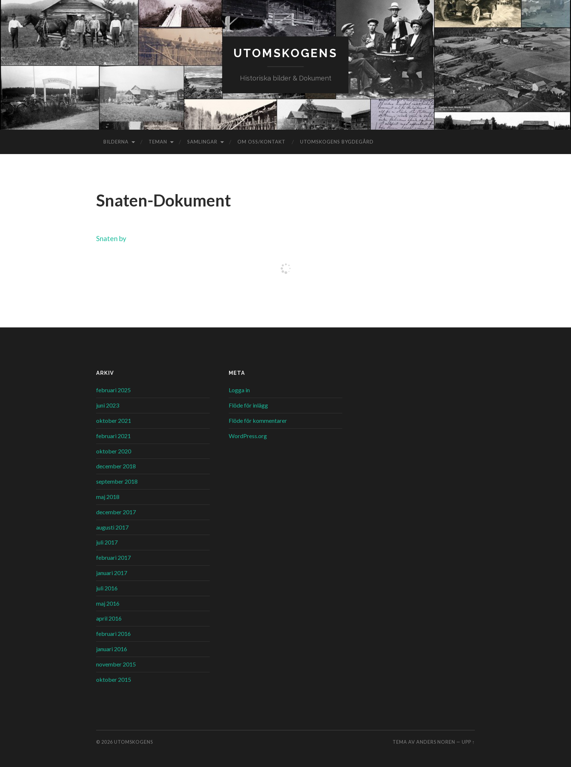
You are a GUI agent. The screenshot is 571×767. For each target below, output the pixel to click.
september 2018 (117, 481)
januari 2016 (111, 648)
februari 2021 (113, 435)
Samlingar (202, 142)
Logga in (239, 389)
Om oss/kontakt (261, 142)
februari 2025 (113, 389)
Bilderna (116, 142)
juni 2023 (107, 405)
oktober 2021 (113, 420)
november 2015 (116, 664)
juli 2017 (107, 542)
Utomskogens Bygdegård (337, 142)
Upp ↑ (468, 742)
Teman (158, 142)
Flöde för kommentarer (258, 420)
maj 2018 (107, 496)
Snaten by (111, 238)
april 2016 (109, 618)
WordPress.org (248, 435)
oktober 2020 (113, 451)
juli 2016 (107, 588)
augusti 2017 (112, 527)
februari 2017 (113, 557)
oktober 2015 (113, 679)
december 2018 (116, 466)
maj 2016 (107, 603)
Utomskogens (285, 53)
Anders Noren (435, 742)
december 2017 (116, 511)
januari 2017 (111, 572)
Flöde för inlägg (248, 405)
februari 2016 (113, 633)
